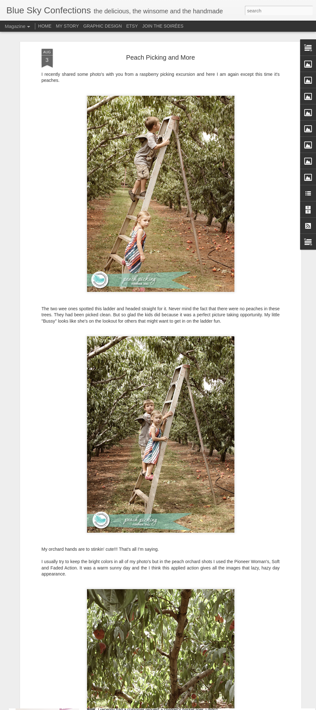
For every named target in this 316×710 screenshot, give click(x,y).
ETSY (132, 26)
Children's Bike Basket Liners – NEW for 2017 (150, 703)
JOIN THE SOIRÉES (163, 26)
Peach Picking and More (160, 32)
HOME (44, 26)
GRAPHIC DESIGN (102, 26)
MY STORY (67, 26)
